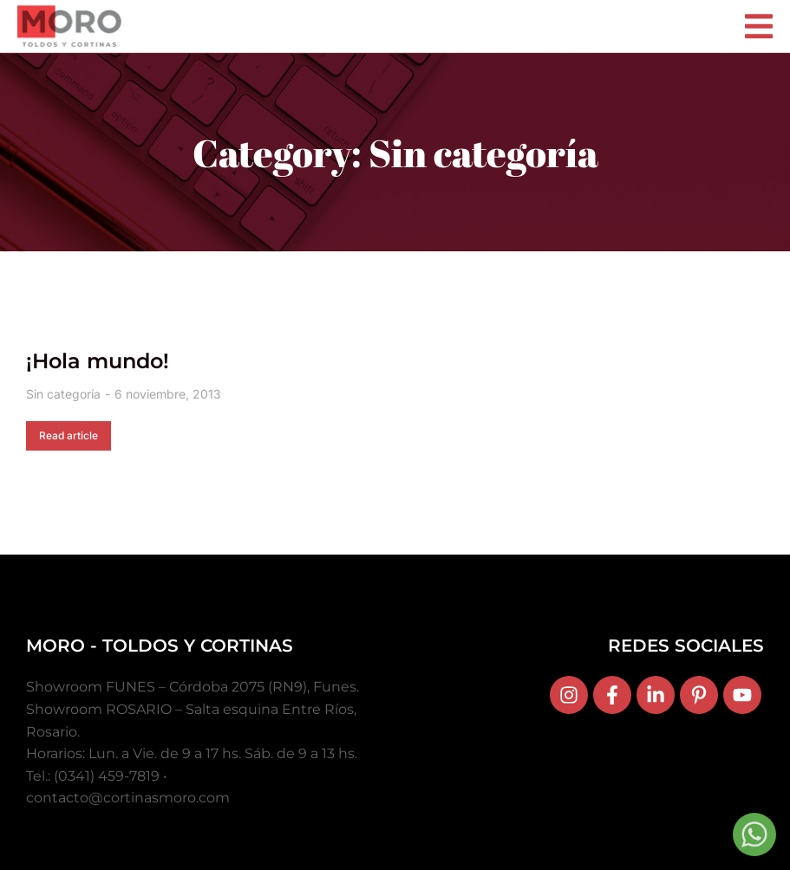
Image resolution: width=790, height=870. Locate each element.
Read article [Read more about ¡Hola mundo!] (68, 435)
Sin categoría (63, 393)
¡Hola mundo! (97, 360)
